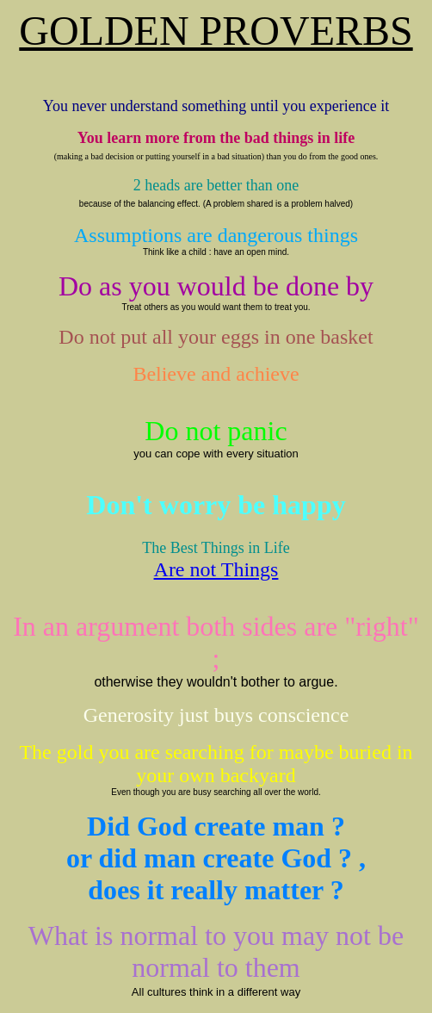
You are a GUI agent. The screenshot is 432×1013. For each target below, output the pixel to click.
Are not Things (216, 569)
